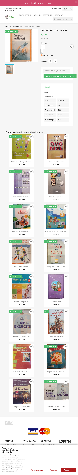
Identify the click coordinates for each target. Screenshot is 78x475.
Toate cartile (25, 15)
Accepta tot (68, 470)
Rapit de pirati (56, 302)
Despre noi (47, 15)
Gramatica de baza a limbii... (21, 337)
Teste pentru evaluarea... (21, 267)
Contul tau (46, 441)
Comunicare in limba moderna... (56, 232)
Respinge (53, 470)
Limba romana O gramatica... (22, 197)
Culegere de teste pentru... (56, 267)
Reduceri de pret (10, 445)
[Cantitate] (43, 47)
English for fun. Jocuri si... (56, 372)
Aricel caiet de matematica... (22, 232)
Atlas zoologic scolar (56, 197)
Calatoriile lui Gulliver (56, 337)
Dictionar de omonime (56, 162)
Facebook (7, 423)
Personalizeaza (37, 470)
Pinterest (55, 61)
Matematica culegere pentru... (21, 162)
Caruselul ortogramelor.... (22, 302)
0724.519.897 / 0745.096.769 (14, 10)
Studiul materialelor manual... (22, 372)
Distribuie (50, 61)
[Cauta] (63, 19)
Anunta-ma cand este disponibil (60, 76)
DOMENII (37, 15)
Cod (45, 92)
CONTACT (59, 15)
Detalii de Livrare (28, 445)
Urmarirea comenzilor (48, 445)
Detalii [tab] (47, 87)
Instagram (11, 423)
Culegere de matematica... (22, 407)
